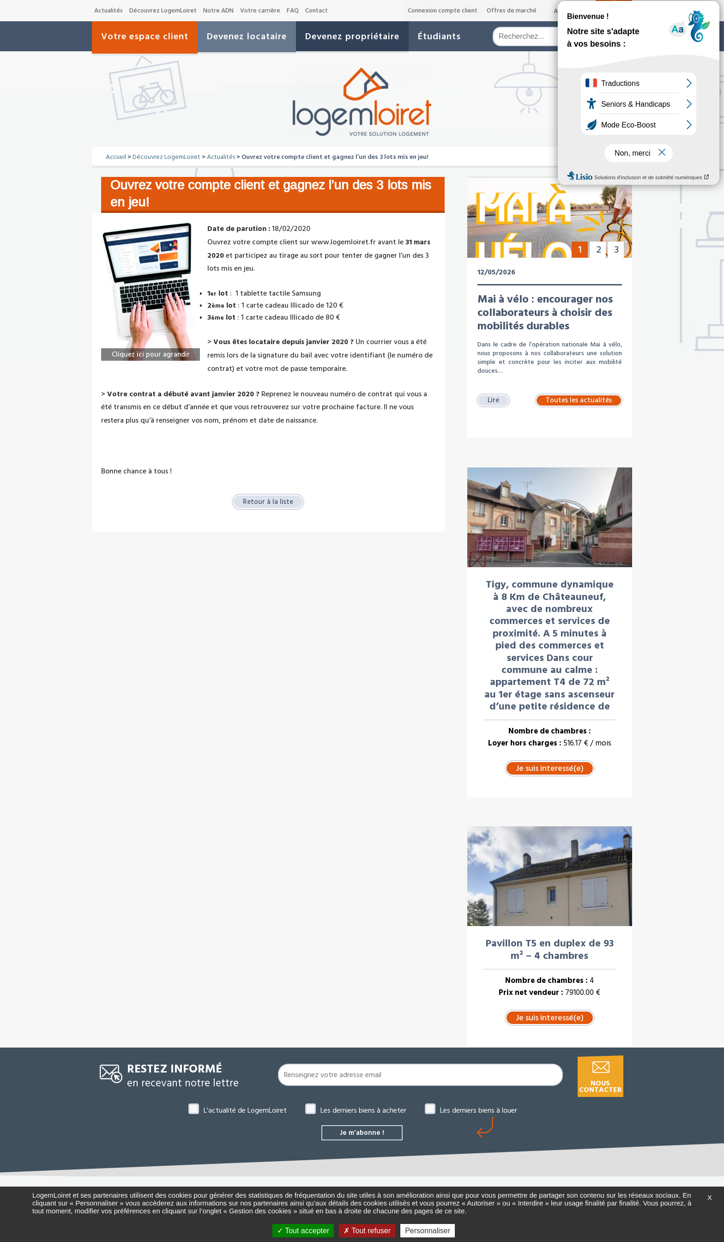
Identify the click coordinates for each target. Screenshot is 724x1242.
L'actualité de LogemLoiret (245, 1110)
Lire (494, 400)
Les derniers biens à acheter (363, 1110)
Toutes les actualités (579, 400)
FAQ (293, 10)
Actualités (108, 10)
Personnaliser (427, 1231)
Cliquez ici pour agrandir (150, 354)
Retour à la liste (268, 502)
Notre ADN (218, 10)
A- (557, 11)
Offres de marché (512, 10)
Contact (316, 10)
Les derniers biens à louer (478, 1110)
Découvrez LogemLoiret (163, 10)
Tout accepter (303, 1231)
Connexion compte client (442, 10)
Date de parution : (238, 229)
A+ (588, 10)
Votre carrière (260, 10)
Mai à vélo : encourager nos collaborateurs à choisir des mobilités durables (545, 312)
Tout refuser (367, 1231)
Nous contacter (600, 1086)
